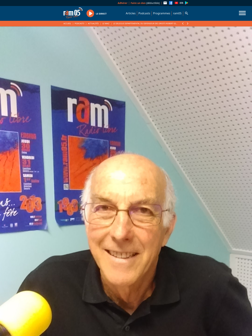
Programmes (161, 13)
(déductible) (145, 3)
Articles (131, 13)
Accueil (67, 23)
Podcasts (144, 13)
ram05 (177, 13)
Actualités (93, 23)
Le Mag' (106, 23)
